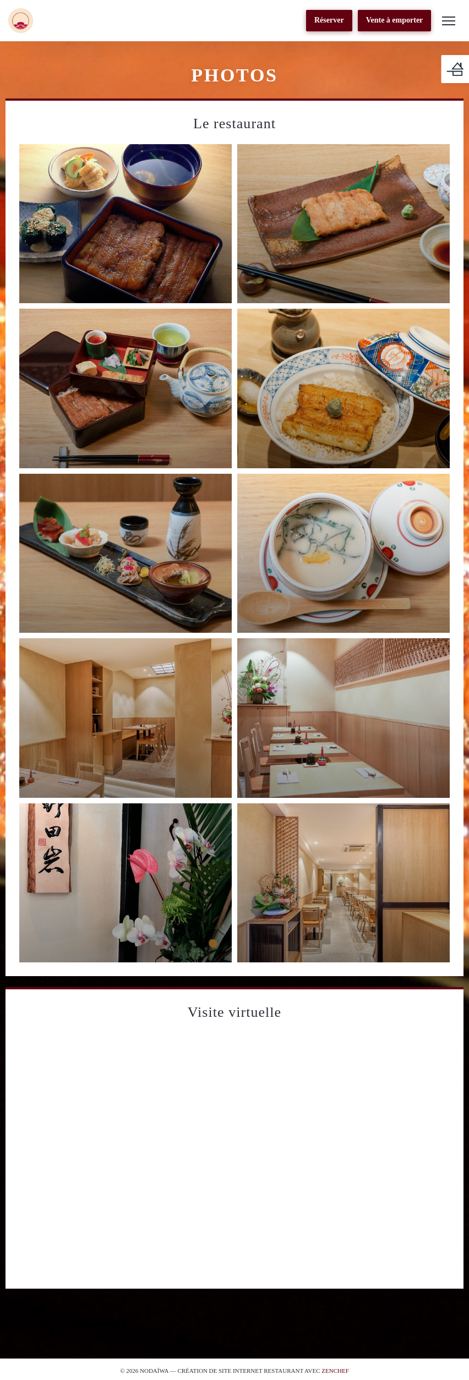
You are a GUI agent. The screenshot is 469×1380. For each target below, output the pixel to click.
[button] (449, 21)
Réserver (329, 20)
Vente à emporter (394, 20)
